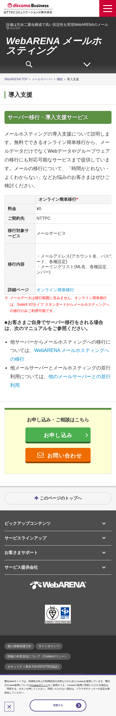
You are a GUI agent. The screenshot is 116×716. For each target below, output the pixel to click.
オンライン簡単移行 (55, 289)
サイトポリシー (49, 646)
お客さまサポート (21, 552)
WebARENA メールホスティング (53, 45)
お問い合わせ (64, 456)
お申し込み (58, 435)
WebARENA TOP (16, 79)
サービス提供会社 (21, 567)
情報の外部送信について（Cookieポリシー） (37, 656)
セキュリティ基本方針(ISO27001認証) (33, 666)
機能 (60, 79)
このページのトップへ (61, 498)
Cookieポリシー (39, 685)
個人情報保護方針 (19, 646)
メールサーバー (42, 79)
